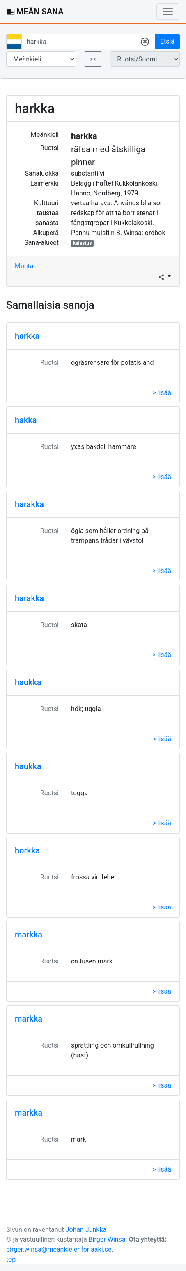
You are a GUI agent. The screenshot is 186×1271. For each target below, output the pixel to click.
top (11, 1259)
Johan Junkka (86, 1229)
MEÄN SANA (35, 11)
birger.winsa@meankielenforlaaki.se (59, 1249)
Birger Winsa (107, 1239)
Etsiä (167, 41)
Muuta (24, 266)
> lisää (161, 393)
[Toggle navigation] (167, 11)
